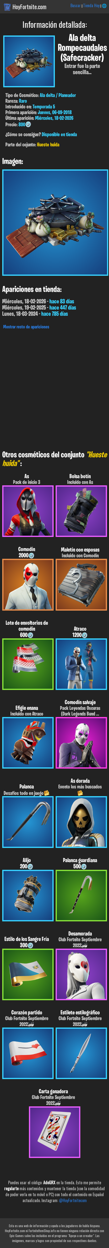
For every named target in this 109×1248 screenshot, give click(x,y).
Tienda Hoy (91, 5)
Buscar (75, 5)
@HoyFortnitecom (73, 1200)
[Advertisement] (54, 388)
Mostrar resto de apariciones (26, 327)
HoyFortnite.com (29, 6)
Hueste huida (48, 145)
